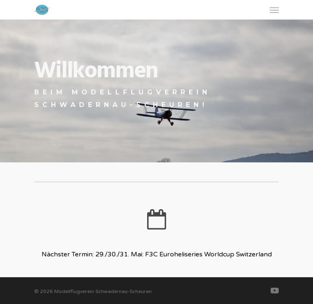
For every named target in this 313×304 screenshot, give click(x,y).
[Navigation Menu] (274, 10)
